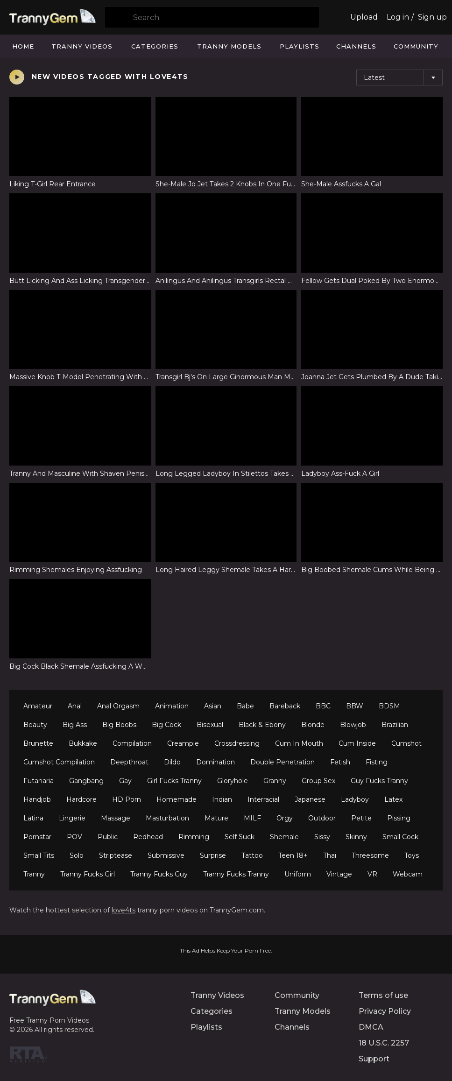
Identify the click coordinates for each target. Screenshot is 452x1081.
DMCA (371, 1027)
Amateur (37, 706)
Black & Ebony (262, 725)
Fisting (377, 762)
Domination (215, 762)
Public (108, 837)
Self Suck (239, 837)
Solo (77, 855)
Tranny (34, 874)
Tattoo (252, 855)
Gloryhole (232, 781)
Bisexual (210, 725)
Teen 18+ (293, 855)
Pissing (398, 818)
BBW (354, 706)
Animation (172, 706)
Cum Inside (357, 743)
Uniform (297, 874)
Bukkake (83, 743)
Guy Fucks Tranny (379, 781)
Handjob (37, 799)
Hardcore (81, 799)
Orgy (284, 818)
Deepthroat (129, 762)
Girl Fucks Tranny (174, 781)
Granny (274, 781)
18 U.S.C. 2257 (384, 1043)
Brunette (38, 743)
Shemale (284, 837)
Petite (361, 818)
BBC (323, 706)
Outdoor (322, 818)
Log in (398, 17)
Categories (154, 46)
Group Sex (318, 781)
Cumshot (406, 743)
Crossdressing (237, 743)
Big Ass (75, 725)
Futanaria (38, 781)
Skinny (356, 837)
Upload (364, 17)
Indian (222, 799)
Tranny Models (229, 46)
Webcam (408, 874)
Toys (411, 855)
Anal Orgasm (118, 706)
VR (372, 874)
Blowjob (353, 725)
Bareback (284, 706)
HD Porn (126, 799)
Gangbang (86, 781)
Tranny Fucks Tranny (236, 874)
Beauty (35, 725)
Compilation (132, 743)
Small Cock (400, 837)
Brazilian (394, 725)
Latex (393, 799)
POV (74, 837)
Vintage (339, 874)
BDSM (389, 706)
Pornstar (37, 837)
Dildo (172, 762)
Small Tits (38, 855)
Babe (245, 706)
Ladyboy (355, 799)
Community (416, 46)
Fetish (340, 762)
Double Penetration (282, 762)
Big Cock (166, 725)
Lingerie (72, 818)
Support (374, 1058)
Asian (212, 706)
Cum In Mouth (299, 743)
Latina (33, 818)
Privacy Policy (385, 1011)
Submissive (166, 855)
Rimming (193, 837)
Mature (216, 818)
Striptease (115, 855)
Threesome (370, 855)
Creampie (183, 743)
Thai (329, 855)
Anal (75, 706)
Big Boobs (119, 725)
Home (23, 46)
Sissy (322, 837)
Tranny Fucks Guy (159, 874)
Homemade (176, 799)
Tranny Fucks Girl (87, 874)
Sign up (432, 17)
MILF (252, 818)
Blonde (313, 725)
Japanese (310, 799)
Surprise (213, 855)
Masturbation (167, 818)
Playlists (299, 46)
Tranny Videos (82, 46)
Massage (115, 818)
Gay (125, 781)
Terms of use (383, 995)
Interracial (263, 799)
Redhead (148, 837)
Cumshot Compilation (59, 762)
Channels (356, 46)
